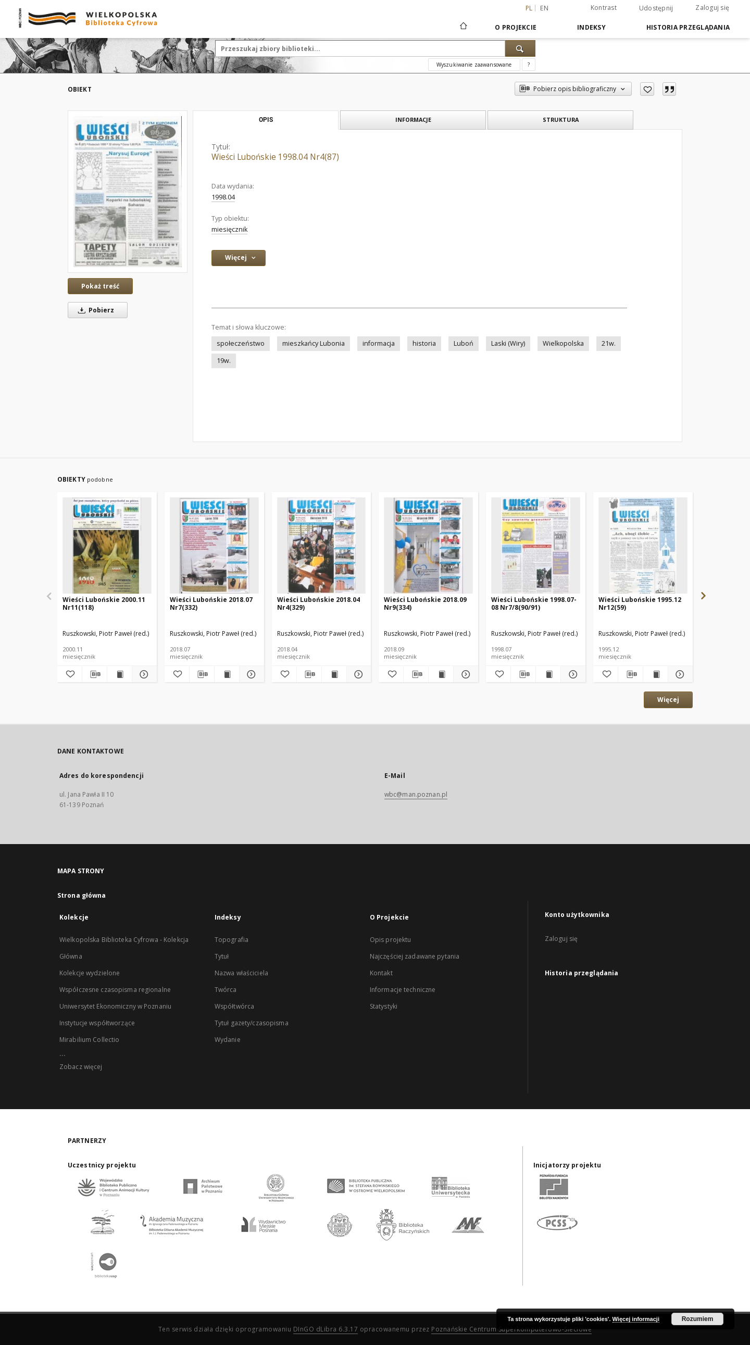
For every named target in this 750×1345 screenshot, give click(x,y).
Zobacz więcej (81, 1066)
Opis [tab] (266, 119)
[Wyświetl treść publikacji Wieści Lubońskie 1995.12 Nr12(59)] (655, 674)
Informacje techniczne (403, 989)
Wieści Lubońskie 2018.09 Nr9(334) (425, 603)
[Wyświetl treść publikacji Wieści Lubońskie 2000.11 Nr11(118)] (119, 674)
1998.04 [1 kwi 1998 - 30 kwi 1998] (223, 197)
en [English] (544, 8)
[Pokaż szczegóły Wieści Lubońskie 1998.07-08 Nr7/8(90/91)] (571, 674)
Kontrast (604, 7)
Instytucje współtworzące (97, 1023)
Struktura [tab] (561, 119)
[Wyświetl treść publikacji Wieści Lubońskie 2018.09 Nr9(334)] (441, 674)
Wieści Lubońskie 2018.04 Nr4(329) (318, 603)
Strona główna (81, 895)
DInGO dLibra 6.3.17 (325, 1329)
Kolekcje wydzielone (89, 973)
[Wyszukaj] (520, 48)
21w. (609, 343)
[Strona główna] (462, 27)
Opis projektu (390, 939)
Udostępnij (656, 8)
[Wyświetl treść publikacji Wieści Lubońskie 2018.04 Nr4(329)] (334, 674)
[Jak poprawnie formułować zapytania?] (528, 64)
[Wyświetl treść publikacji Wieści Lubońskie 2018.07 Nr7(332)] (227, 674)
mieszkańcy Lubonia (313, 343)
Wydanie (228, 1039)
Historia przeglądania (688, 27)
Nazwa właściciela (241, 973)
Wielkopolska (563, 343)
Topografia (231, 939)
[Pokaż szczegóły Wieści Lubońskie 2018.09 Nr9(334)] (464, 674)
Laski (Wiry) (508, 343)
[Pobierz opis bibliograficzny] (94, 674)
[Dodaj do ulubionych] (647, 89)
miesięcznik (229, 229)
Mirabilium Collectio (89, 1039)
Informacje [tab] (413, 119)
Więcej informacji (635, 1319)
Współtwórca (234, 1006)
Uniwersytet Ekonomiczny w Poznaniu (115, 1006)
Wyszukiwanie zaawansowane (474, 64)
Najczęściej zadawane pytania (414, 956)
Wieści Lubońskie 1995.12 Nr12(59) (639, 603)
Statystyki (383, 1006)
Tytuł (222, 956)
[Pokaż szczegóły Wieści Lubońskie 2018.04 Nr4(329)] (357, 674)
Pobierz (94, 310)
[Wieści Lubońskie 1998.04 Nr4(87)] (127, 191)
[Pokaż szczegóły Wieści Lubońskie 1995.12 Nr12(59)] (679, 674)
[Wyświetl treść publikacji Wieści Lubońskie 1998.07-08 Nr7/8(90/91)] (548, 674)
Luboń (463, 343)
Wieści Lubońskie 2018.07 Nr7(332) (211, 603)
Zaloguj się (712, 7)
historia (424, 343)
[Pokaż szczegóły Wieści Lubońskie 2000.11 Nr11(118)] (143, 674)
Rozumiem (698, 1319)
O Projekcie (515, 27)
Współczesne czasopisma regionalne (115, 989)
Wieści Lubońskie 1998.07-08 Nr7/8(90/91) (534, 603)
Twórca (226, 989)
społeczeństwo (241, 343)
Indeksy (591, 27)
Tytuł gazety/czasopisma (252, 1023)
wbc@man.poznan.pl (415, 794)
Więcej (668, 699)
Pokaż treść (100, 286)
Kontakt (381, 973)
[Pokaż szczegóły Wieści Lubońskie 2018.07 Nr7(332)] (250, 674)
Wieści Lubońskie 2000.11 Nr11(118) (104, 603)
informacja (378, 343)
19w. (224, 360)
